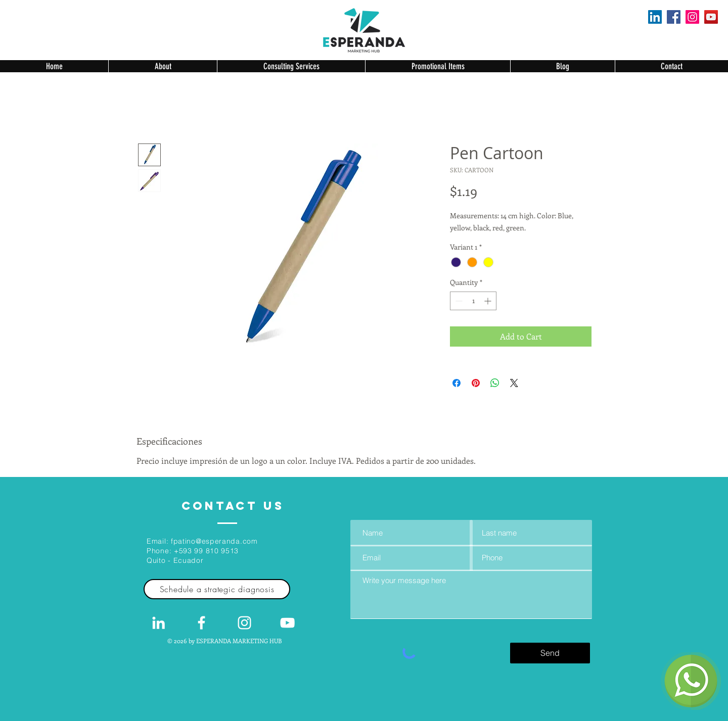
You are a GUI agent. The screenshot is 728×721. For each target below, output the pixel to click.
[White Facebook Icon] (201, 623)
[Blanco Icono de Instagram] (244, 623)
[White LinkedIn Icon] (158, 623)
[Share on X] (514, 383)
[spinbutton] (473, 301)
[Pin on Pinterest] (476, 383)
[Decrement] (457, 301)
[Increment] (488, 301)
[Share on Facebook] (456, 383)
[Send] (550, 653)
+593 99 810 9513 (206, 550)
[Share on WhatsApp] (495, 383)
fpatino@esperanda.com (214, 541)
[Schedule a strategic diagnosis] (217, 589)
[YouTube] (711, 17)
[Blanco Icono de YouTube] (287, 623)
